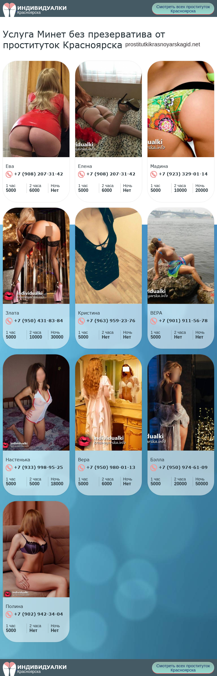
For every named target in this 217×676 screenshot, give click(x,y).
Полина (14, 606)
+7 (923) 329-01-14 (179, 174)
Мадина (159, 166)
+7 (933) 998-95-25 (34, 467)
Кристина (89, 313)
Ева (10, 166)
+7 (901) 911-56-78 (179, 321)
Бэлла (157, 459)
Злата (12, 313)
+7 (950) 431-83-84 (34, 321)
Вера (84, 459)
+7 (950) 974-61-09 (179, 467)
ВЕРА (156, 313)
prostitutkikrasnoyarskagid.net (162, 44)
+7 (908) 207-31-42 (34, 174)
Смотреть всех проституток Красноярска (183, 8)
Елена (85, 166)
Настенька (18, 459)
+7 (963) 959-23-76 (106, 321)
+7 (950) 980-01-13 (106, 467)
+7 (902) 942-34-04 (34, 614)
